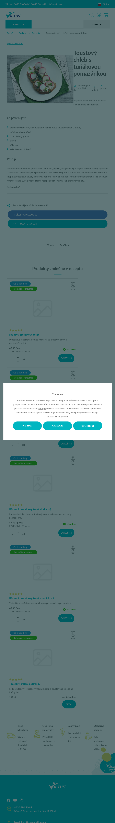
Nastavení (57, 425)
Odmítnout (87, 425)
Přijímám (27, 425)
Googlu (42, 408)
